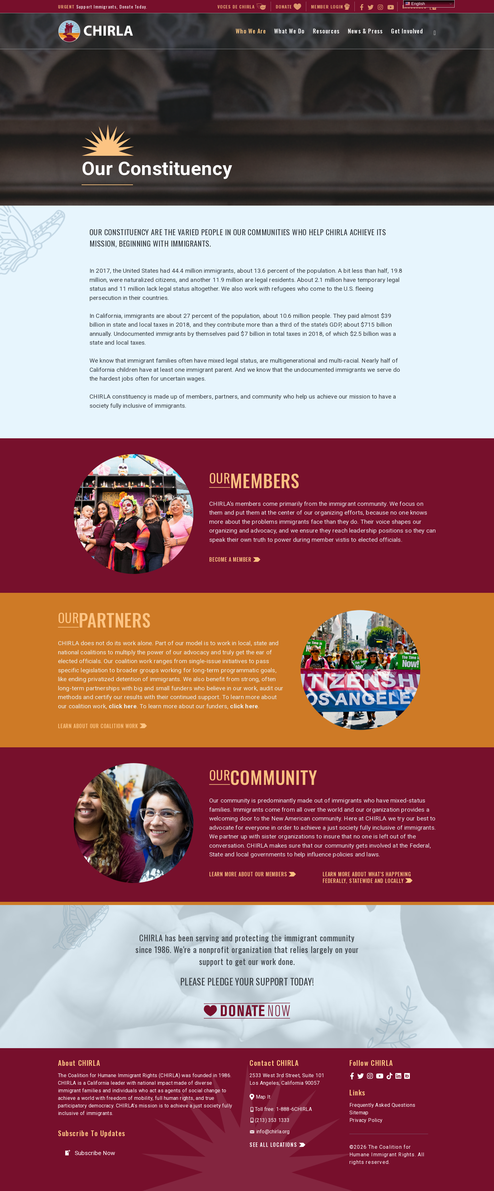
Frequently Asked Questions (382, 1105)
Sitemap (359, 1113)
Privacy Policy (366, 1120)
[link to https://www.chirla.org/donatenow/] (247, 1024)
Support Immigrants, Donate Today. (111, 6)
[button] (171, 746)
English (415, 3)
